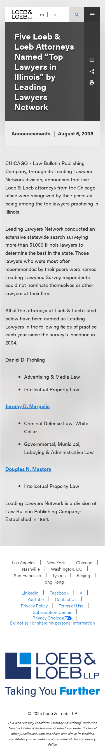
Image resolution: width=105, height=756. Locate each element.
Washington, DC (66, 569)
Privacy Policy (34, 605)
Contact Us (65, 599)
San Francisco (27, 575)
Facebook (59, 592)
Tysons (59, 575)
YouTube (35, 599)
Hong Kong (52, 582)
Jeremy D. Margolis (27, 406)
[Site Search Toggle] (76, 14)
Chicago (84, 562)
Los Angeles (23, 562)
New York (55, 562)
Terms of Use (71, 605)
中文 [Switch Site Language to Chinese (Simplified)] (54, 15)
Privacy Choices (52, 617)
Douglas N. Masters (28, 468)
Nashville (31, 569)
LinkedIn (30, 592)
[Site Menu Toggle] (92, 14)
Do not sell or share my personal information (52, 622)
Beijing (83, 575)
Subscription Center (52, 612)
